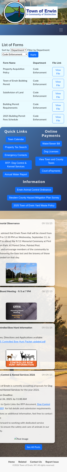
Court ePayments (51, 171)
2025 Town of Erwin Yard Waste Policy (34, 205)
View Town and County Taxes (51, 161)
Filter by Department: (38, 49)
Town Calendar (16, 139)
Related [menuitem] (22, 461)
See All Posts (33, 447)
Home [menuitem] (11, 461)
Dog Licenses (51, 151)
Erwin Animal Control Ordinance (34, 189)
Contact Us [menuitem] (36, 461)
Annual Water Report (16, 174)
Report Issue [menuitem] (52, 461)
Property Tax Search (16, 147)
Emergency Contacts (16, 155)
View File (58, 71)
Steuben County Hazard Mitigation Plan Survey (34, 197)
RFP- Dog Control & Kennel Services (16, 165)
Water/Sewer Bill (51, 143)
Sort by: (6, 49)
